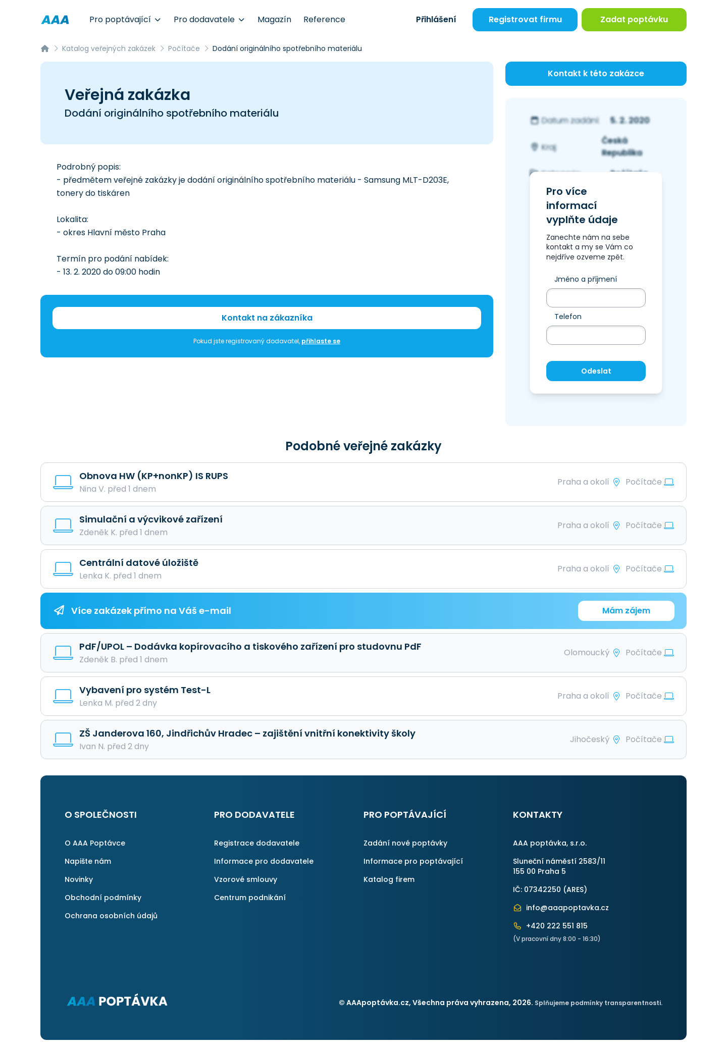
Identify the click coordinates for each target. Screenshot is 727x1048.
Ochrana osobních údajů (111, 916)
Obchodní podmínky (103, 898)
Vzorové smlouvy (245, 879)
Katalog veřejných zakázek (108, 48)
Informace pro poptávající (413, 861)
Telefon (568, 316)
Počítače (184, 48)
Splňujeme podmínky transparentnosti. (598, 1003)
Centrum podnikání (250, 898)
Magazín (274, 19)
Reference (324, 19)
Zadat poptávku (634, 19)
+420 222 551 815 (550, 926)
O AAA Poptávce (95, 843)
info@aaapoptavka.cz (561, 908)
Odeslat (596, 371)
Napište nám (88, 861)
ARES (575, 889)
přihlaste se (320, 341)
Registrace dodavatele (256, 843)
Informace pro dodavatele (264, 861)
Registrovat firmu (525, 19)
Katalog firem (389, 879)
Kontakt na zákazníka (267, 318)
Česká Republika (622, 147)
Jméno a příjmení (585, 279)
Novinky (79, 879)
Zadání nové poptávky (405, 843)
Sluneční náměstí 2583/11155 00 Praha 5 (559, 866)
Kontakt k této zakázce (596, 73)
